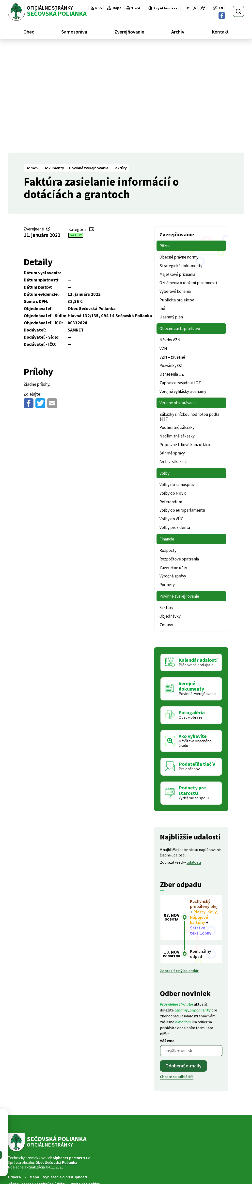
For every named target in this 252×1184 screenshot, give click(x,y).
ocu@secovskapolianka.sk (221, 1167)
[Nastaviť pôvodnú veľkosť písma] (195, 8)
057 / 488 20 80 (210, 1161)
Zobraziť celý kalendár (179, 864)
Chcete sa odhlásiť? (176, 970)
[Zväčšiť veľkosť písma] (203, 8)
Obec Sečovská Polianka (56, 1056)
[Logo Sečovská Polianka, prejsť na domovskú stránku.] (47, 11)
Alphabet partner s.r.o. (72, 1051)
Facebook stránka (213, 1173)
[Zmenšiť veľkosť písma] (188, 8)
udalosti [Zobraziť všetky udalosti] (194, 755)
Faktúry (76, 129)
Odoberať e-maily (183, 960)
